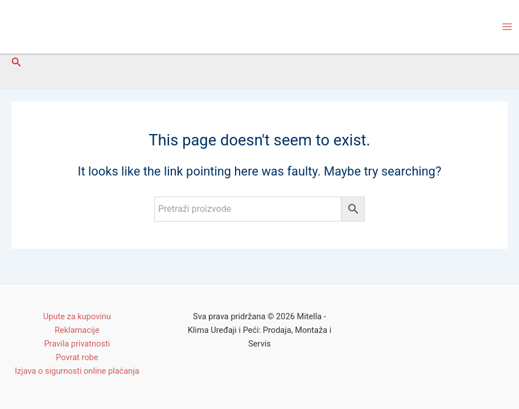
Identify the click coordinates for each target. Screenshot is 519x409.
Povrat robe (77, 357)
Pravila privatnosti (77, 344)
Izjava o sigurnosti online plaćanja (77, 371)
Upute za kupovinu (77, 316)
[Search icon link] (16, 62)
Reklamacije (77, 330)
